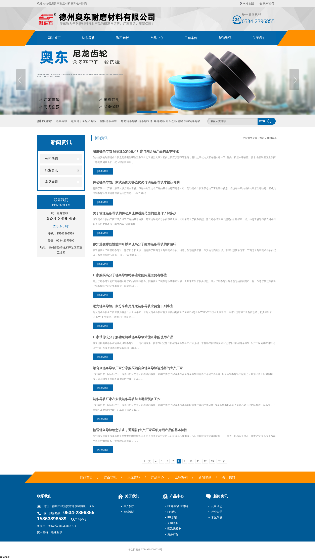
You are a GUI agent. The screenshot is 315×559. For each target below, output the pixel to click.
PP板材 (172, 511)
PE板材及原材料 (177, 506)
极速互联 (56, 532)
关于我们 (259, 38)
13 (212, 461)
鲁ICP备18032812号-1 (62, 525)
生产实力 (129, 506)
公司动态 (216, 506)
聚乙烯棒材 (174, 528)
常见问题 (216, 517)
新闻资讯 (225, 38)
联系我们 (268, 3)
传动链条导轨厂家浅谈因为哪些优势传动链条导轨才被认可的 (136, 182)
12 (205, 461)
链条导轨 (88, 38)
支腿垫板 (173, 523)
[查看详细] (102, 171)
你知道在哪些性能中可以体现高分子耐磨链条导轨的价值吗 (134, 244)
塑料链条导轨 (108, 121)
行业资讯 (216, 511)
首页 (262, 138)
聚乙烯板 (122, 38)
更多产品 (173, 534)
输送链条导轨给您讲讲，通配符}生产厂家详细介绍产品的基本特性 (140, 430)
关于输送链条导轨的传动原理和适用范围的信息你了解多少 (134, 213)
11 (198, 461)
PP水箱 (172, 517)
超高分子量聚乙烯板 (83, 121)
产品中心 (156, 38)
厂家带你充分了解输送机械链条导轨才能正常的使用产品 (133, 337)
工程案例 (190, 38)
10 (191, 461)
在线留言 (129, 511)
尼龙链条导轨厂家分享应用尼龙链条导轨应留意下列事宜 (133, 306)
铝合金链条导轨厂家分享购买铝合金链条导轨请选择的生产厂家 (138, 368)
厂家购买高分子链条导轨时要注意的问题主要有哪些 (130, 275)
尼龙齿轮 (133, 477)
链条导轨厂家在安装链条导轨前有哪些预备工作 (126, 399)
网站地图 (248, 3)
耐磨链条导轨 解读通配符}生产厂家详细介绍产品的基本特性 (136, 151)
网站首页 (54, 38)
